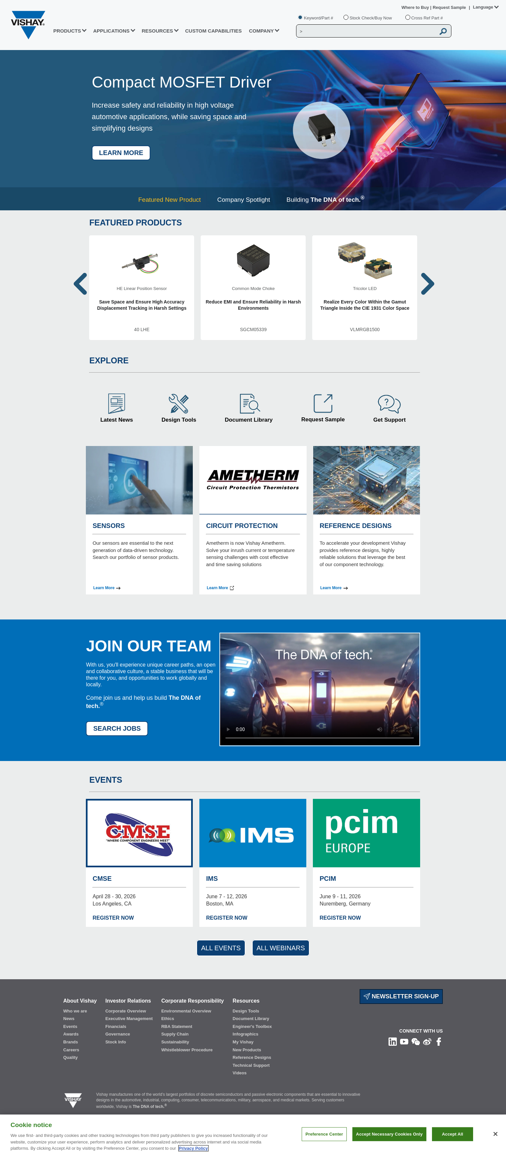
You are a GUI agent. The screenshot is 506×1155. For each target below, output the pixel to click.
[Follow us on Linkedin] (393, 1041)
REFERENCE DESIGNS (356, 525)
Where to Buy (415, 7)
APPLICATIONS (111, 31)
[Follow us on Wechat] (416, 1041)
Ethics (167, 1018)
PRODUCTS (67, 31)
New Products (247, 1049)
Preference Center (324, 1134)
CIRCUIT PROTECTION (242, 525)
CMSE (102, 878)
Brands (70, 1041)
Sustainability (175, 1041)
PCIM (327, 878)
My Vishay (243, 1041)
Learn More (103, 588)
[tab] (171, 199)
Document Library (248, 420)
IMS (212, 878)
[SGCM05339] (253, 287)
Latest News (116, 420)
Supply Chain (175, 1034)
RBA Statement (176, 1026)
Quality (70, 1057)
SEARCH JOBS (116, 728)
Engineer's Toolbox (252, 1026)
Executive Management (129, 1018)
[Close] (495, 1134)
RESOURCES (157, 31)
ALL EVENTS (220, 948)
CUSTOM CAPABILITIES (213, 31)
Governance (117, 1034)
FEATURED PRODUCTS (135, 222)
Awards (71, 1034)
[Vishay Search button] (443, 31)
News (68, 1018)
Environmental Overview (186, 1011)
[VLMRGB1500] (364, 287)
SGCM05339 (253, 329)
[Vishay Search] (366, 31)
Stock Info (115, 1041)
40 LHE (142, 329)
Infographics (245, 1034)
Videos (239, 1072)
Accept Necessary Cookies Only (389, 1134)
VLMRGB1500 (365, 329)
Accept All (452, 1134)
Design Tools (179, 420)
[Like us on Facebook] (439, 1041)
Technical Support (251, 1065)
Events (70, 1026)
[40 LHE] (141, 287)
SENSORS (108, 525)
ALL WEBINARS (281, 948)
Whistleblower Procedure (187, 1049)
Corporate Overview (125, 1011)
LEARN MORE (121, 152)
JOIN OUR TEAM (148, 646)
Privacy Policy (193, 1148)
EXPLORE (108, 360)
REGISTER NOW (113, 918)
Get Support (389, 420)
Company (261, 31)
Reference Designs (252, 1057)
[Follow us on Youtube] (404, 1041)
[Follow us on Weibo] (427, 1041)
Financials (115, 1026)
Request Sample (323, 419)
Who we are (75, 1011)
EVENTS (105, 779)
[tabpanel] (253, 130)
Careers (71, 1049)
